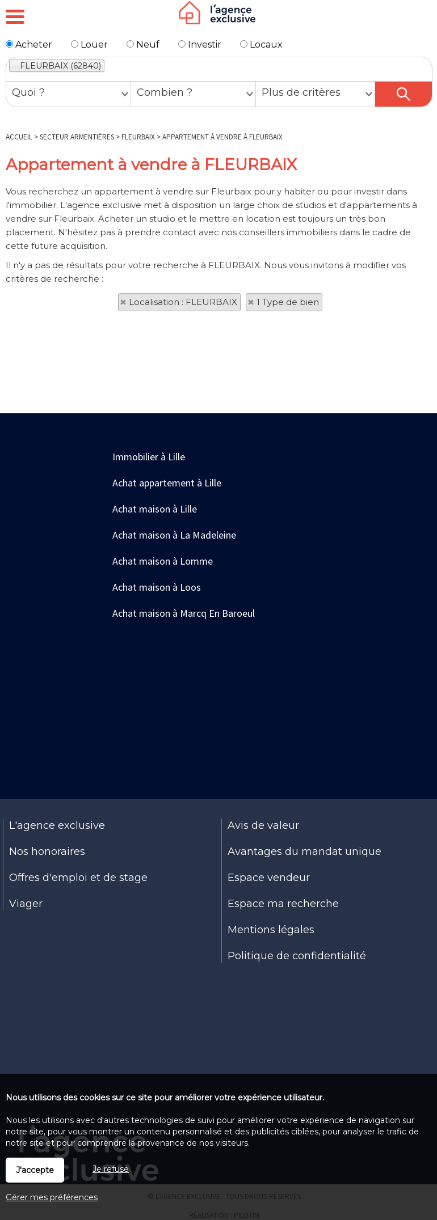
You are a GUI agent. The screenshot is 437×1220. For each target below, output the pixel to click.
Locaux (261, 44)
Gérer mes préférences (52, 1197)
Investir (199, 44)
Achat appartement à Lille (166, 482)
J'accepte (35, 1170)
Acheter (29, 44)
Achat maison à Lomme (162, 560)
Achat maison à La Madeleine (174, 534)
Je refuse (111, 1169)
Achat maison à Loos (156, 587)
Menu (15, 17)
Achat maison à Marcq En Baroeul (183, 613)
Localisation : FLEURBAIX (183, 301)
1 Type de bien (288, 301)
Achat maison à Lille (154, 508)
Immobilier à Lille (148, 456)
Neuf (143, 44)
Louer (89, 44)
